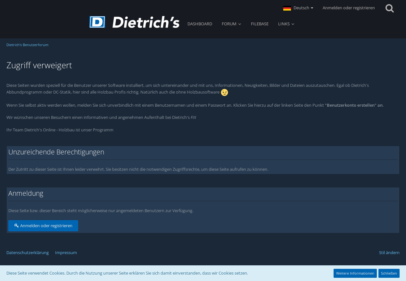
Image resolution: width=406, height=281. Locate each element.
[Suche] (390, 8)
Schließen (389, 273)
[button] (298, 8)
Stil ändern (389, 252)
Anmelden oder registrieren (349, 8)
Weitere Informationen (355, 273)
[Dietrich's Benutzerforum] (134, 22)
